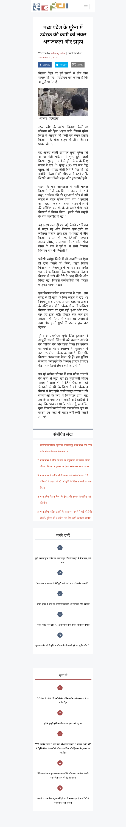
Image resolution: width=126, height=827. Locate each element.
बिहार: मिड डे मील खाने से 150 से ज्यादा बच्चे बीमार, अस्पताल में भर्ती (63, 624)
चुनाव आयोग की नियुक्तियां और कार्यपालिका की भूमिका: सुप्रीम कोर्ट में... (63, 645)
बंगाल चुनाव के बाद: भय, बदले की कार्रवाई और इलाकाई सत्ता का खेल (63, 603)
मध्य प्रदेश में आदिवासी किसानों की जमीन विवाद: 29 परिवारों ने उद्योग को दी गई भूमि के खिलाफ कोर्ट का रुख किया (65, 481)
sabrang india (58, 53)
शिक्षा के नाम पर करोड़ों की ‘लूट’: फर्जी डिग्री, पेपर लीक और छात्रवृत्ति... (63, 583)
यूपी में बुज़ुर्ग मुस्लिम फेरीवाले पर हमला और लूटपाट (63, 723)
